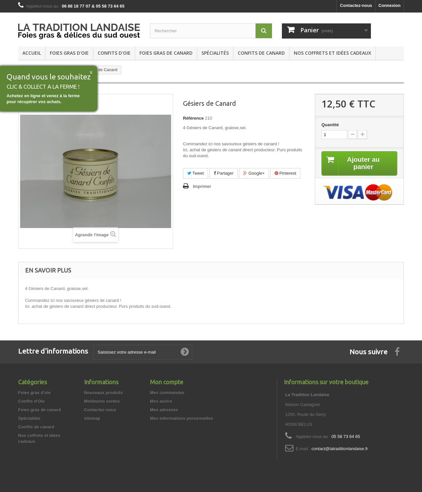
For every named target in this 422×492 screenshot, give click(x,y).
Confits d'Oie (114, 53)
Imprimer (202, 186)
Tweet (195, 173)
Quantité (330, 124)
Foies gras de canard (166, 53)
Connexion (389, 5)
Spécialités (215, 53)
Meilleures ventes (102, 401)
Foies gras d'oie (69, 53)
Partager (223, 173)
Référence (193, 118)
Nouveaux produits (103, 392)
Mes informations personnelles (181, 418)
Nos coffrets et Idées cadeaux (332, 53)
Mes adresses (164, 409)
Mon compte (166, 382)
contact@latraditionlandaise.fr (340, 448)
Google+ (254, 173)
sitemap (92, 418)
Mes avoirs (161, 401)
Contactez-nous (356, 5)
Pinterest (285, 173)
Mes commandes (167, 392)
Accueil (31, 53)
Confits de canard (261, 53)
